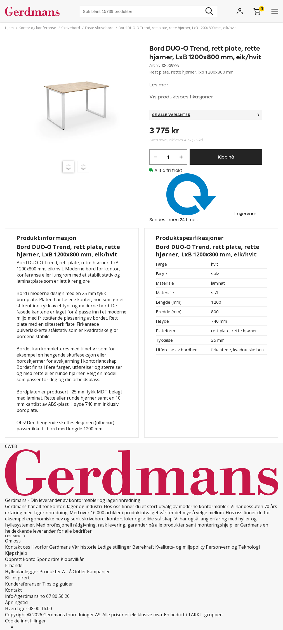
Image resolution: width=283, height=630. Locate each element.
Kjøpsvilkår (72, 559)
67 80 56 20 (58, 596)
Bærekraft (143, 547)
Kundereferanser (23, 584)
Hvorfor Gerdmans (51, 547)
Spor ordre (48, 559)
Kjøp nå (226, 157)
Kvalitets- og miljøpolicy (180, 547)
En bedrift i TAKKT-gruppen (193, 615)
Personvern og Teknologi (233, 547)
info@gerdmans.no (25, 596)
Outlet (79, 571)
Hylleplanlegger (21, 571)
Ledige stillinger (114, 547)
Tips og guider (57, 584)
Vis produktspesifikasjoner (181, 97)
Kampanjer (98, 571)
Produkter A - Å (55, 571)
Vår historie (84, 547)
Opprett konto (20, 559)
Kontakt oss (17, 547)
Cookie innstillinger (25, 621)
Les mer (158, 85)
